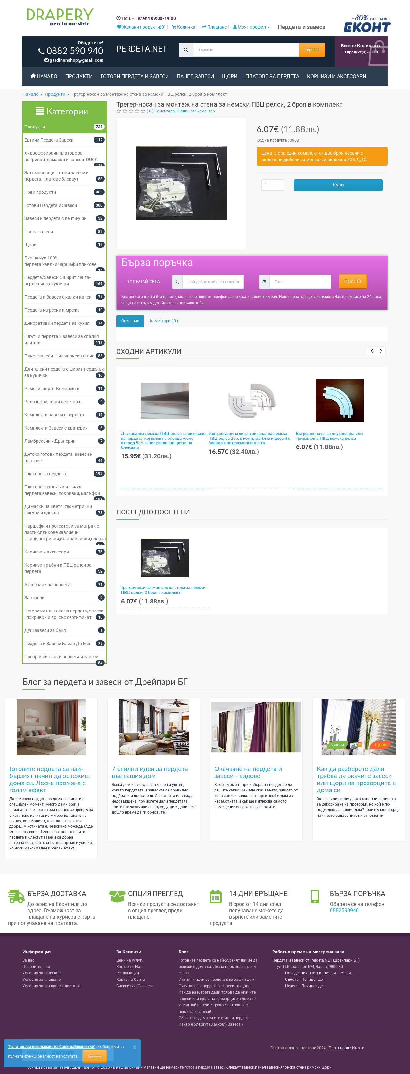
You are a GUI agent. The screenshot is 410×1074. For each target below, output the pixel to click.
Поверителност (36, 966)
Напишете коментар (196, 111)
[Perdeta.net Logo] (58, 18)
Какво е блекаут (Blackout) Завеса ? (211, 1024)
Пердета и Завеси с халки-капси (58, 296)
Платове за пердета (272, 76)
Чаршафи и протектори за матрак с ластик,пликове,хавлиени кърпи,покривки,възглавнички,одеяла (65, 532)
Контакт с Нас (129, 966)
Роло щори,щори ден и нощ (53, 401)
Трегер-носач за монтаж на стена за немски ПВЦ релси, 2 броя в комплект (163, 589)
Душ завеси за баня (45, 630)
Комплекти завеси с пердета (54, 414)
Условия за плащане (41, 979)
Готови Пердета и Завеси (135, 76)
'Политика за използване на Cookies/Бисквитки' (51, 1047)
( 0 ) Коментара (161, 111)
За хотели (34, 597)
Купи (338, 185)
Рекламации (127, 973)
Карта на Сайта (130, 979)
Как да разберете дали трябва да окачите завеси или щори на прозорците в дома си (356, 779)
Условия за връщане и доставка (52, 986)
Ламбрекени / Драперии (50, 441)
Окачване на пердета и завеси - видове (248, 772)
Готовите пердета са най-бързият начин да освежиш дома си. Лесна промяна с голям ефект (49, 779)
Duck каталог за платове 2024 (298, 1048)
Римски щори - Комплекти (51, 388)
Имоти (358, 1048)
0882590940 (344, 910)
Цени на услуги (130, 960)
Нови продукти (40, 192)
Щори (229, 76)
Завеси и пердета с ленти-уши (55, 218)
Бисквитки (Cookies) (134, 986)
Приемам (94, 1056)
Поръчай (353, 281)
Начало (43, 76)
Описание (130, 321)
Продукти (79, 76)
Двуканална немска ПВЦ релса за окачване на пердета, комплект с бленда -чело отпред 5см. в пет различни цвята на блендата (163, 440)
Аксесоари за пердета (47, 584)
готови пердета (198, 1067)
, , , (310, 966)
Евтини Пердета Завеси (49, 140)
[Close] (134, 1047)
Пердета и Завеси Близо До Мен (58, 643)
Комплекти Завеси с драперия (56, 427)
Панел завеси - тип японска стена (59, 355)
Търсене (312, 49)
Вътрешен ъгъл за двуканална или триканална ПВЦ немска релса (329, 435)
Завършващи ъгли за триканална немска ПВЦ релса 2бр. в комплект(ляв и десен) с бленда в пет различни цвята (249, 438)
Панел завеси (195, 76)
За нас (28, 960)
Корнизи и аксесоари (336, 76)
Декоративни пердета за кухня (57, 323)
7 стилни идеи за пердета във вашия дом (150, 772)
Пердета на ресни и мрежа (52, 310)
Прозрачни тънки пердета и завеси (61, 656)
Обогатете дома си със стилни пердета (214, 1018)
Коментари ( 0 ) (164, 321)
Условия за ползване (42, 973)
